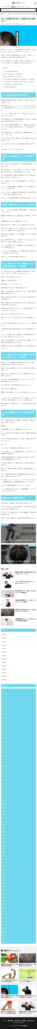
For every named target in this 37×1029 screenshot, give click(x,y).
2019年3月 (4, 641)
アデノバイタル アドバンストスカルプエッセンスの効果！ (27, 980)
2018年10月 (4, 659)
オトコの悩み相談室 (22, 1025)
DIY (4, 690)
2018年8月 (4, 665)
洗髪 (4, 855)
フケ (4, 776)
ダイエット (5, 752)
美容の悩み (5, 890)
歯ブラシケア (5, 831)
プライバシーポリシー (18, 1022)
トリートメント (6, 755)
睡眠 (4, 883)
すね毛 (4, 697)
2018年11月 (4, 655)
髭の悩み (5, 935)
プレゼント (5, 779)
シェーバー (5, 731)
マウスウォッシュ (6, 793)
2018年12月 (4, 652)
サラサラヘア (5, 728)
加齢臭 (4, 810)
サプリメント (5, 724)
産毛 (4, 866)
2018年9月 (4, 662)
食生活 (4, 924)
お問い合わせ (30, 1020)
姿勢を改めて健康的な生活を (9, 87)
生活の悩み (5, 862)
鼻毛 (4, 942)
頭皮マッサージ (6, 921)
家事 (4, 824)
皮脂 (4, 873)
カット (4, 717)
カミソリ (5, 721)
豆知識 (4, 904)
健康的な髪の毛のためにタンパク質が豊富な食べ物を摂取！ (9, 965)
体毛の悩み (5, 804)
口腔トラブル (5, 817)
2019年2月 (4, 645)
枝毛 (4, 828)
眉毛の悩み (7, 6)
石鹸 (4, 886)
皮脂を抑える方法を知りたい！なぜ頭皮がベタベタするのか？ (25, 610)
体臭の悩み (5, 807)
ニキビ (4, 762)
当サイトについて (26, 6)
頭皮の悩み (13, 6)
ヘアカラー (5, 783)
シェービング (5, 735)
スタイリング (5, 745)
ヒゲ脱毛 (5, 773)
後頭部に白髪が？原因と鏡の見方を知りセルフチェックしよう (25, 573)
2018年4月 (4, 679)
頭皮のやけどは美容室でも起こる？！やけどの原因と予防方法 (8, 1012)
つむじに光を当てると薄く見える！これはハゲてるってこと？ (25, 582)
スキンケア (5, 741)
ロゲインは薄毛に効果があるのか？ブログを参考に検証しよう (9, 980)
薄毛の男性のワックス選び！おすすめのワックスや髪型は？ (25, 591)
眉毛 (4, 876)
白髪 (4, 869)
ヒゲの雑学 (5, 766)
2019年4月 (4, 638)
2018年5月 (4, 676)
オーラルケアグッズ (7, 714)
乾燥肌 (4, 800)
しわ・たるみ (5, 693)
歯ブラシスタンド (6, 835)
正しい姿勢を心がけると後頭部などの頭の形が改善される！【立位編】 (18, 79)
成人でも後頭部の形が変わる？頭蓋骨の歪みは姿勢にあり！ (9, 996)
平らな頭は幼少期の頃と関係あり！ (10, 71)
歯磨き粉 (5, 842)
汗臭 (4, 848)
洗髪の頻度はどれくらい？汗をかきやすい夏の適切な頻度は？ (25, 619)
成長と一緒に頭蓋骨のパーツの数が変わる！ (12, 74)
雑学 (4, 911)
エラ (4, 707)
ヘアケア (5, 786)
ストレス (5, 748)
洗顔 (4, 852)
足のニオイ (5, 907)
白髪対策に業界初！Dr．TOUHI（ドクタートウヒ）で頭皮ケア (25, 601)
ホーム (2, 6)
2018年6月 (4, 672)
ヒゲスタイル (5, 769)
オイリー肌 (5, 710)
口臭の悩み (5, 821)
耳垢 (4, 893)
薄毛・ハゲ (5, 900)
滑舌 (4, 859)
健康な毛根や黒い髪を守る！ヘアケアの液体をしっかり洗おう (27, 996)
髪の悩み (19, 6)
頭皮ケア (25, 23)
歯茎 (4, 845)
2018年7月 (4, 669)
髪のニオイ (5, 928)
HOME (3, 13)
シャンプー (5, 738)
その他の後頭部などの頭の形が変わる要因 (12, 84)
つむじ (4, 700)
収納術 (4, 814)
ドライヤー (5, 759)
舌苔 (4, 897)
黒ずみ (4, 938)
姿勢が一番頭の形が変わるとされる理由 (11, 76)
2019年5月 (4, 634)
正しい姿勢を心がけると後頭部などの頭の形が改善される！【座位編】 (18, 82)
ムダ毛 (4, 797)
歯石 (4, 838)
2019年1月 (4, 648)
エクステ (5, 703)
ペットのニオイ (6, 790)
